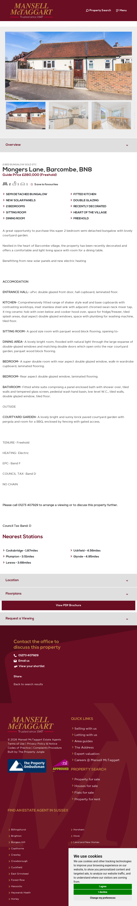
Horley (15, 898)
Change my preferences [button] (102, 897)
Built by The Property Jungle (26, 751)
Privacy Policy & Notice (42, 743)
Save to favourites (44, 184)
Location (12, 580)
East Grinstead (19, 873)
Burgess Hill (18, 842)
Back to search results (28, 684)
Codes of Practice (19, 747)
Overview (13, 145)
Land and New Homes (86, 842)
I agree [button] (102, 886)
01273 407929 (26, 655)
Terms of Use (16, 743)
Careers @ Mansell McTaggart (96, 760)
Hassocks (16, 886)
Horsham (78, 829)
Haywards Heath (21, 892)
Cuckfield (16, 867)
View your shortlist (29, 666)
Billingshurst (18, 829)
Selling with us (85, 728)
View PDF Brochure (68, 605)
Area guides (83, 741)
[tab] (68, 145)
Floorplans (13, 593)
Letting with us (85, 734)
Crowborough (19, 861)
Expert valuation (86, 753)
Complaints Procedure (47, 747)
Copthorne (17, 848)
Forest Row (18, 880)
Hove (76, 835)
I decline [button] (102, 892)
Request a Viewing (20, 618)
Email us (21, 660)
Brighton (16, 835)
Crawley (16, 854)
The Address (84, 747)
